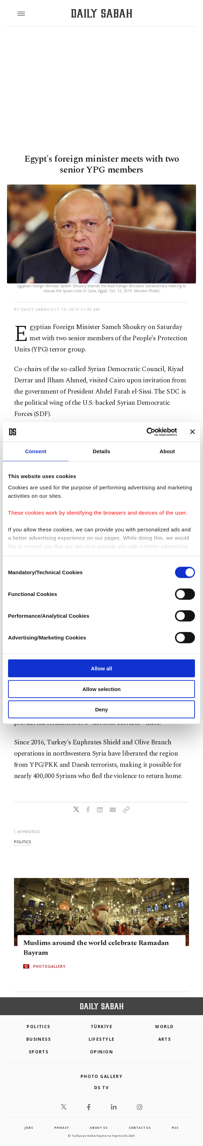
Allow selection (101, 689)
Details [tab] (101, 451)
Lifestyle (102, 1039)
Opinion (101, 1052)
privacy (61, 1128)
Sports (39, 1052)
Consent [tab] (36, 451)
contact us (140, 1128)
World (164, 1027)
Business (38, 1039)
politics (22, 841)
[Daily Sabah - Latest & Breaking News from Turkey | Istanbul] (101, 13)
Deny (101, 709)
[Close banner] (192, 431)
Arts (164, 1039)
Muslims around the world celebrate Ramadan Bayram (96, 948)
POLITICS (38, 1027)
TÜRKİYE (101, 1027)
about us (98, 1128)
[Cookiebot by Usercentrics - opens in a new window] (146, 431)
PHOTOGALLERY (49, 966)
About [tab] (167, 451)
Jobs (28, 1128)
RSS (175, 1128)
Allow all (101, 668)
